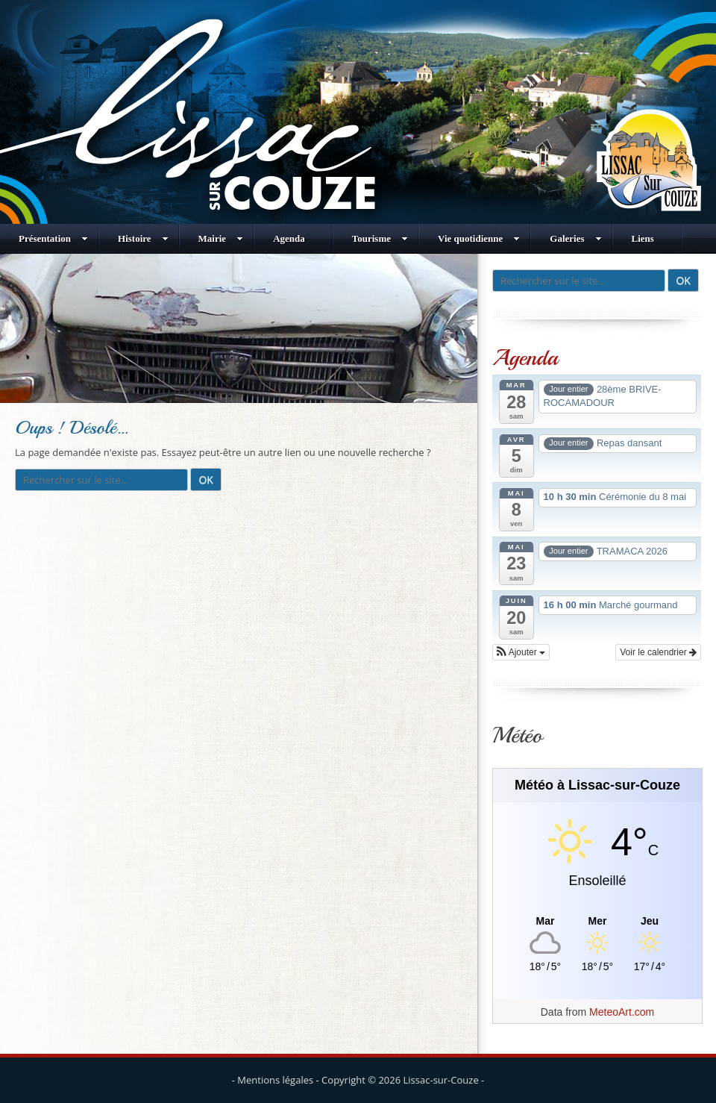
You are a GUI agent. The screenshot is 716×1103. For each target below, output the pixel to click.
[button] (521, 652)
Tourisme (380, 238)
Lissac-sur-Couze (441, 1080)
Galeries (575, 238)
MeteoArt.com (621, 1012)
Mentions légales (275, 1080)
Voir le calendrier (658, 652)
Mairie (221, 238)
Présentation (53, 238)
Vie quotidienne (479, 238)
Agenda (289, 238)
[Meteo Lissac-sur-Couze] (597, 921)
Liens (643, 238)
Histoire (143, 238)
